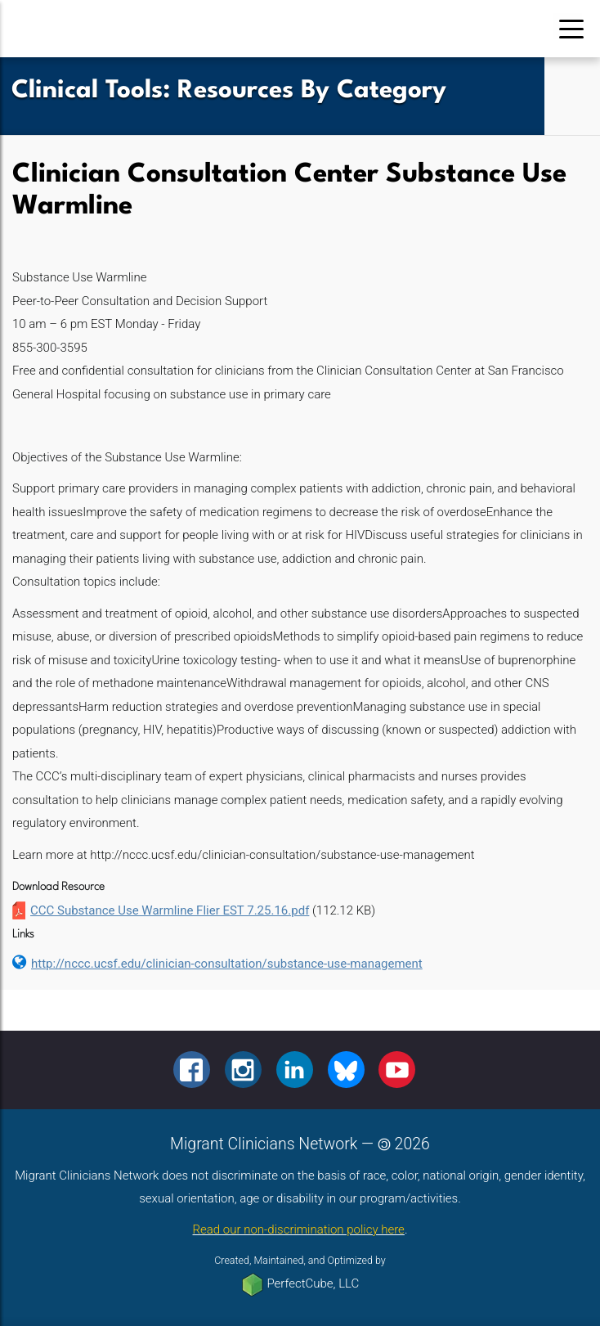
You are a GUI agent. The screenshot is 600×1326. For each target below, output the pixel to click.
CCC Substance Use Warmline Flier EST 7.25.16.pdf (169, 910)
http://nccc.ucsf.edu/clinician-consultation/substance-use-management (227, 963)
